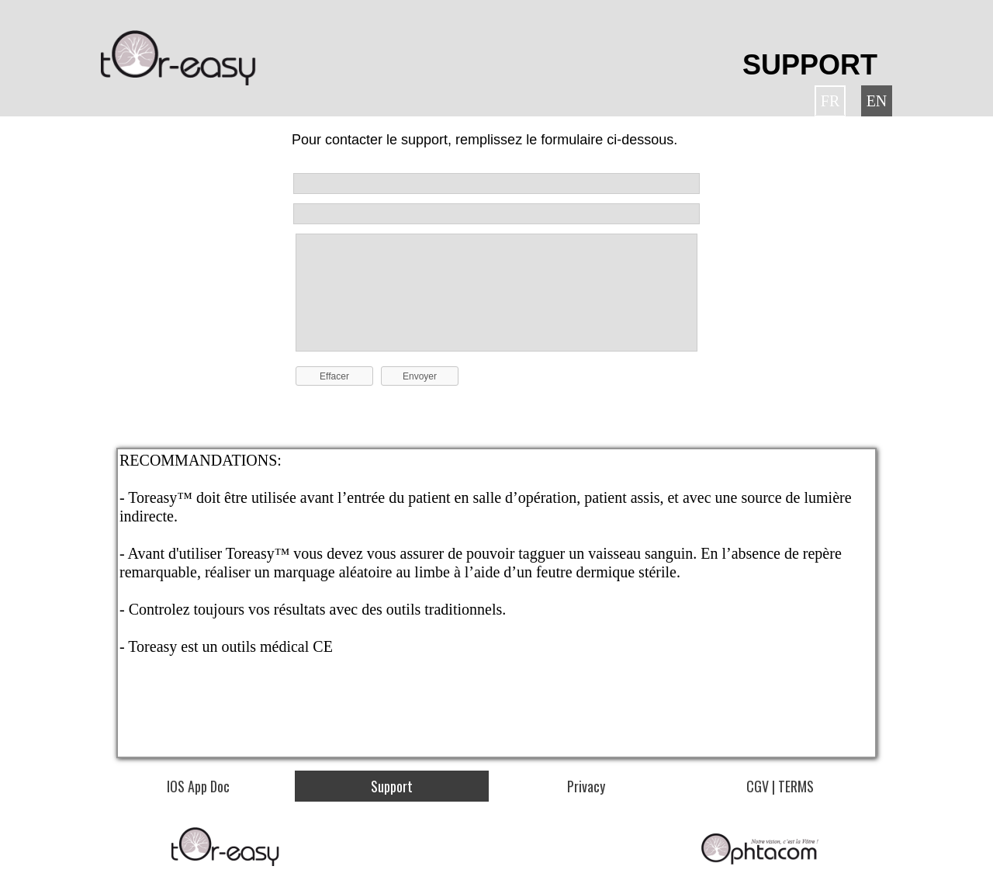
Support (392, 786)
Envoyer (420, 376)
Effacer (334, 376)
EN (877, 100)
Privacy (586, 786)
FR (830, 100)
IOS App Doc (198, 786)
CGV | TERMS (780, 786)
